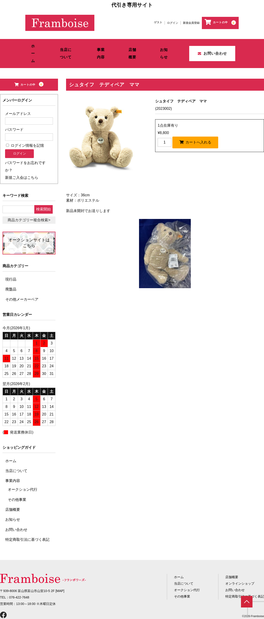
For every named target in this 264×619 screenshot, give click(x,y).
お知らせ (166, 45)
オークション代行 (22, 476)
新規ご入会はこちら (21, 164)
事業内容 (103, 45)
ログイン (172, 22)
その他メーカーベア (21, 285)
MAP (59, 577)
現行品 (10, 265)
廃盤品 (10, 275)
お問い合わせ (211, 45)
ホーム (34, 45)
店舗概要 (134, 45)
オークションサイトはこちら (29, 229)
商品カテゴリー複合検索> (29, 206)
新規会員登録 (191, 22)
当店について (67, 45)
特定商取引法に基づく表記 (27, 526)
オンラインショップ (239, 569)
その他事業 (17, 486)
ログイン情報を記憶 (25, 132)
